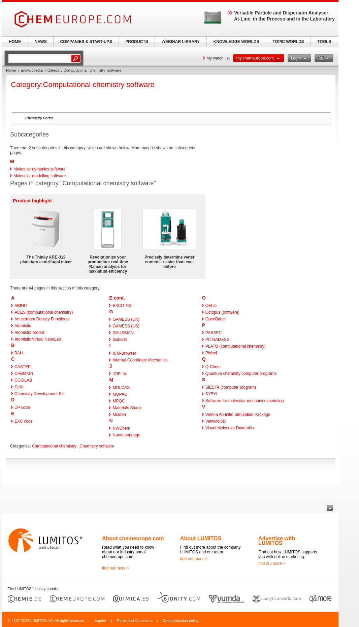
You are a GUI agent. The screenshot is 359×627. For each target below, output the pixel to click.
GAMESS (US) (125, 326)
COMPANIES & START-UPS (86, 41)
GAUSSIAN (122, 332)
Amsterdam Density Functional (41, 319)
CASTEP (22, 366)
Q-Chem (213, 366)
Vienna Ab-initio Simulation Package (237, 414)
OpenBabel (215, 319)
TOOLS (324, 41)
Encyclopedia (31, 70)
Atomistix (22, 325)
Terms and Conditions (134, 621)
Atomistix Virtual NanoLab (37, 339)
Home (11, 70)
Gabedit (119, 339)
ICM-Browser (124, 353)
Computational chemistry (54, 446)
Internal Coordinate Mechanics (139, 360)
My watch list (218, 58)
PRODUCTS (136, 41)
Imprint (100, 621)
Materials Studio (126, 407)
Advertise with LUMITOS (276, 541)
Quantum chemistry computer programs (240, 373)
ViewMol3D (215, 421)
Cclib (19, 387)
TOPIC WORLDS (288, 41)
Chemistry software (97, 446)
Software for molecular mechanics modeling (244, 400)
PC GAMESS (217, 339)
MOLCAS (121, 387)
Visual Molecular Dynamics (229, 428)
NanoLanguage (126, 435)
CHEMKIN (23, 373)
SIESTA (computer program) (230, 387)
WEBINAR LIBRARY (181, 41)
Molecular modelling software (39, 175)
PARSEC (213, 332)
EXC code (23, 421)
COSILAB (23, 380)
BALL (19, 353)
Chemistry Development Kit (38, 393)
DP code (22, 407)
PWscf (211, 353)
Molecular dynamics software (39, 169)
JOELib (119, 373)
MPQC (118, 401)
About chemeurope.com (133, 538)
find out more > (115, 568)
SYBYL (212, 394)
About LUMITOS (200, 538)
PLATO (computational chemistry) (235, 346)
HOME (15, 41)
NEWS (41, 41)
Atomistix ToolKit (29, 332)
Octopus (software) (222, 312)
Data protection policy (180, 621)
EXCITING (122, 305)
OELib (211, 305)
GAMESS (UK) (125, 319)
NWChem (121, 428)
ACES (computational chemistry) (43, 312)
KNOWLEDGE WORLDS (236, 41)
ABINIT (21, 305)
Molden (119, 414)
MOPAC (119, 394)
